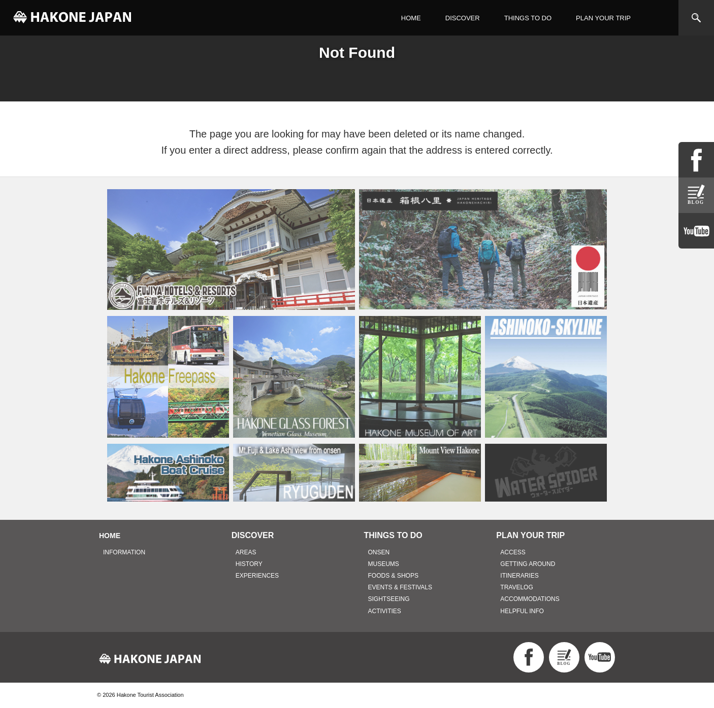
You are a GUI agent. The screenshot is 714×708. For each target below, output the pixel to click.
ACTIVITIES (384, 611)
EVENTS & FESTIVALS (400, 587)
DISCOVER (462, 18)
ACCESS (512, 552)
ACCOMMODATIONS (529, 599)
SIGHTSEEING (389, 599)
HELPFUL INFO (522, 611)
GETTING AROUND (527, 564)
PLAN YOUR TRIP (603, 18)
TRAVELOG (516, 587)
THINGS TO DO (527, 18)
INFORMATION (124, 552)
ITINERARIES (519, 575)
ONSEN (379, 552)
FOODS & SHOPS (393, 575)
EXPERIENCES (257, 575)
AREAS (246, 552)
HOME (411, 18)
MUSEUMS (383, 564)
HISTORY (249, 564)
